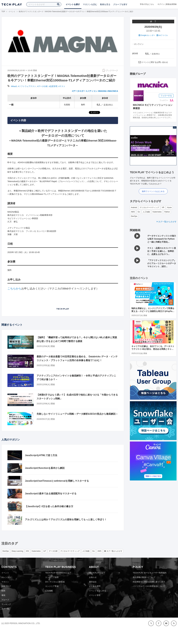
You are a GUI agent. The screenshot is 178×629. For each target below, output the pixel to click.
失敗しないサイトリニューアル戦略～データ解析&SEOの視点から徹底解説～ (77, 414)
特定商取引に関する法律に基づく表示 (149, 582)
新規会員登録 (171, 4)
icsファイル (162, 35)
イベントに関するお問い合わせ (154, 62)
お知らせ (93, 577)
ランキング (6, 604)
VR (163, 207)
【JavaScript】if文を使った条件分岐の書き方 (49, 506)
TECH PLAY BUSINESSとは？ (58, 573)
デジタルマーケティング (149, 207)
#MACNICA (112, 91)
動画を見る (105, 4)
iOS (27, 551)
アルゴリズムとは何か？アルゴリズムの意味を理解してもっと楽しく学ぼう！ (66, 519)
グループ (5, 600)
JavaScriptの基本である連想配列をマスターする (50, 493)
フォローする (166, 96)
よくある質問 (94, 586)
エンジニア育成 (52, 586)
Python (167, 212)
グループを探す (120, 4)
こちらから (14, 288)
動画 (3, 591)
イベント (11, 12)
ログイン (161, 4)
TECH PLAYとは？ (97, 573)
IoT (44, 551)
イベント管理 (94, 595)
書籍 (3, 595)
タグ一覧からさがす (167, 221)
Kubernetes (157, 212)
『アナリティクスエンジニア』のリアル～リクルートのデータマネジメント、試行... (161, 263)
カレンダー (6, 577)
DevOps (134, 216)
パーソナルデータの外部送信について (149, 586)
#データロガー (78, 91)
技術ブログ (6, 586)
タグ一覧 (5, 609)
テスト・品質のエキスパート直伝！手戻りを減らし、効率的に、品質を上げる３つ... (161, 251)
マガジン (5, 582)
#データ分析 (42, 86)
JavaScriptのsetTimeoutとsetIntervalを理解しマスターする (57, 481)
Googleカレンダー (147, 35)
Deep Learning (17, 551)
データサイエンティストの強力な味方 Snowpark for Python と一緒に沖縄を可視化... (161, 239)
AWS (133, 212)
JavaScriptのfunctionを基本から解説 (45, 468)
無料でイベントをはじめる (153, 191)
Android (134, 207)
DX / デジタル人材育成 (55, 582)
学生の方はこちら (147, 4)
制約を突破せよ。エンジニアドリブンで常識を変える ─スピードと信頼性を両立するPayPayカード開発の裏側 (152, 311)
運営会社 (93, 582)
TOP (3, 12)
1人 (171, 100)
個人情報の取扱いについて (144, 577)
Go (139, 212)
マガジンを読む (90, 4)
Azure (169, 207)
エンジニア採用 (52, 577)
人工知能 (146, 212)
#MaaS (14, 86)
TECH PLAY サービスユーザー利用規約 (149, 573)
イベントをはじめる (97, 591)
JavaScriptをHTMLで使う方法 (41, 455)
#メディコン (91, 91)
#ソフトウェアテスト (27, 86)
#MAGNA (102, 91)
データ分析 (53, 551)
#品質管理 (53, 86)
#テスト (61, 86)
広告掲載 (49, 591)
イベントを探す (73, 4)
